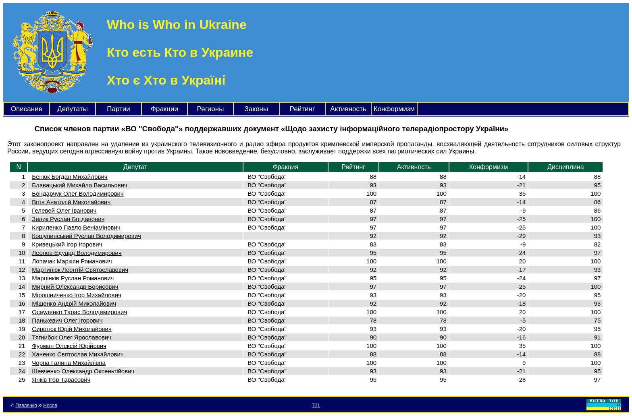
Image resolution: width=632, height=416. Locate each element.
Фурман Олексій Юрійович (69, 345)
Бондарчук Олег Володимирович (77, 193)
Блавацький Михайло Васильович (79, 185)
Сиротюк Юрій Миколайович (71, 328)
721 (316, 405)
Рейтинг (302, 109)
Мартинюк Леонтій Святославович (80, 269)
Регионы (210, 109)
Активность (348, 109)
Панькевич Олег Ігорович (67, 320)
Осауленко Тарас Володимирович (79, 311)
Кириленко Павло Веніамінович (76, 227)
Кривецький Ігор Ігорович (67, 244)
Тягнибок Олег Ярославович (71, 337)
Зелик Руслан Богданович (68, 218)
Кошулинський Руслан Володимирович (86, 235)
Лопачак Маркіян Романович (72, 261)
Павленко (26, 405)
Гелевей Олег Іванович (64, 210)
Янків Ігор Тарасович (61, 379)
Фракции (164, 109)
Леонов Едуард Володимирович (76, 252)
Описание (26, 109)
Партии (118, 109)
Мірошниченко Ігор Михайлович (76, 295)
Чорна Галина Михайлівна (69, 362)
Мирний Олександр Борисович (75, 286)
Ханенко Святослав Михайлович (77, 354)
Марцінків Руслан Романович (73, 278)
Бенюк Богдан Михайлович (69, 176)
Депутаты (72, 109)
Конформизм (394, 109)
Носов (50, 405)
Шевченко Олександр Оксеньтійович (83, 371)
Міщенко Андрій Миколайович (74, 303)
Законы (256, 109)
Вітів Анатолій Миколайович (71, 202)
